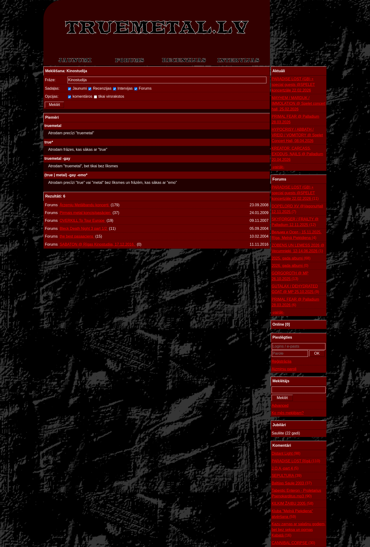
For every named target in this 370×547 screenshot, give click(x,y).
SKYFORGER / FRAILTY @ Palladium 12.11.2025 (295, 222)
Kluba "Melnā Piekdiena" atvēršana (292, 514)
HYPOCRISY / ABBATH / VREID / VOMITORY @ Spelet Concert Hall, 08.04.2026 (297, 135)
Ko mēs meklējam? (288, 413)
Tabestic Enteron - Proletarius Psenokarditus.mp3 (296, 493)
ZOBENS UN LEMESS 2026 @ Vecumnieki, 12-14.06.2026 (298, 248)
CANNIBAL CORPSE (293, 543)
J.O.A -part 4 (285, 468)
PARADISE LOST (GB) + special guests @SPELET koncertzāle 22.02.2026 (293, 84)
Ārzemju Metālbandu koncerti (85, 205)
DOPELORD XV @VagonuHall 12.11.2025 (297, 209)
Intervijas (123, 88)
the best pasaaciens (77, 236)
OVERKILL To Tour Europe (82, 221)
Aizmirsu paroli (284, 369)
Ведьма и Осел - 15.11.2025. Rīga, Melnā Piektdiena (297, 235)
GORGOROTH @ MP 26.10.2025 (290, 276)
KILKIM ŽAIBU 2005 (292, 503)
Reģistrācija (281, 361)
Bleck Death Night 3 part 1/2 (84, 229)
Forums (143, 88)
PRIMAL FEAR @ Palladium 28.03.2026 (295, 119)
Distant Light (286, 453)
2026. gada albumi (290, 266)
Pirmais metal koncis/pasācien (86, 213)
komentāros (80, 96)
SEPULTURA (287, 476)
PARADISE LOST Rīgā (296, 461)
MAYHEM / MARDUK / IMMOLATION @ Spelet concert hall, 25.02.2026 (298, 103)
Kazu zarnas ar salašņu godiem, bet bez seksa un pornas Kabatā (299, 530)
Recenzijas (99, 88)
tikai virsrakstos (109, 96)
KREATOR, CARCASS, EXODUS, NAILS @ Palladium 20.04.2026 (297, 154)
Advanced (280, 406)
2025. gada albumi (291, 258)
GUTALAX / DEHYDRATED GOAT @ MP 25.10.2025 (295, 289)
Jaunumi (77, 88)
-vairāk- (278, 167)
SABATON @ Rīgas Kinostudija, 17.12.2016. (98, 244)
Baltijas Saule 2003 (292, 483)
